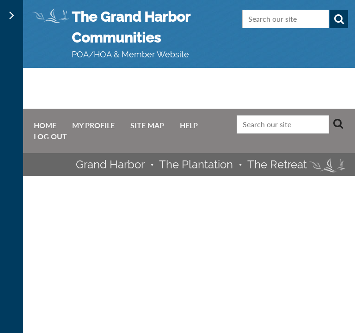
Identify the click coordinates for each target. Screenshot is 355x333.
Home (45, 125)
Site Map (147, 125)
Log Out (50, 136)
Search (339, 19)
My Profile (93, 125)
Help (189, 125)
